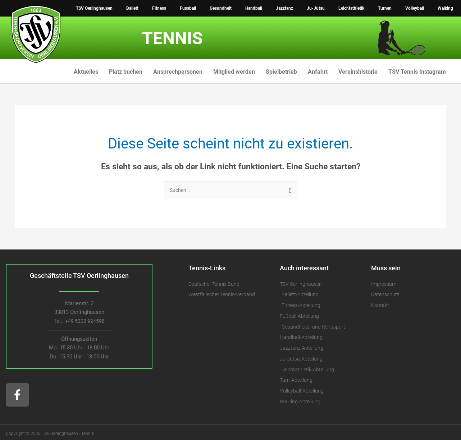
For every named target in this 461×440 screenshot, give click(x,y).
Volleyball (414, 8)
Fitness (159, 8)
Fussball (188, 8)
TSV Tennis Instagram (417, 71)
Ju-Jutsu (316, 8)
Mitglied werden (234, 71)
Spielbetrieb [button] (281, 71)
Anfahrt (318, 71)
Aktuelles (86, 71)
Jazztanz (284, 8)
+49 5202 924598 (85, 321)
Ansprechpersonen (177, 71)
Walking (445, 8)
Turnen (385, 8)
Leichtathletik (351, 8)
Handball (253, 8)
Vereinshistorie (358, 71)
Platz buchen (125, 71)
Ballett (132, 8)
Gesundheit (221, 8)
